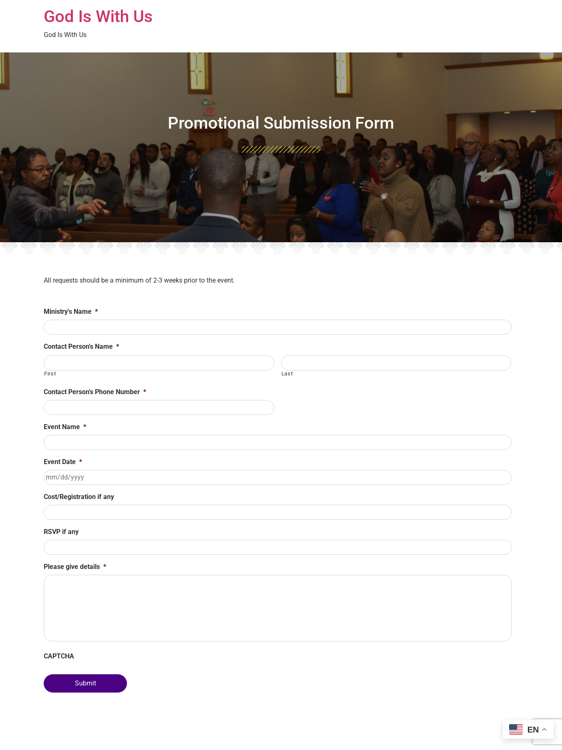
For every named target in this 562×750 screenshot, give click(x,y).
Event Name (65, 427)
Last (287, 373)
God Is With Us (98, 16)
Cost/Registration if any (79, 497)
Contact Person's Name (81, 346)
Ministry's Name (71, 311)
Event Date (63, 462)
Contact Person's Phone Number (95, 392)
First (50, 373)
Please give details (75, 567)
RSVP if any (61, 532)
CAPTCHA (59, 656)
